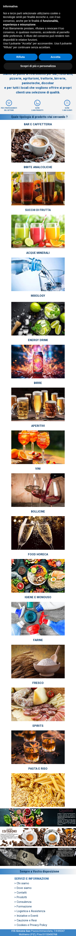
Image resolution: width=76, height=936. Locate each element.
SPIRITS (37, 726)
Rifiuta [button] (20, 919)
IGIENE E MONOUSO (38, 597)
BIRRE (38, 383)
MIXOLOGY (38, 295)
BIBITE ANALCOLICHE (38, 167)
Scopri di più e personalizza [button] (38, 928)
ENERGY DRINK (38, 340)
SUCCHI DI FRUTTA (38, 210)
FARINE (38, 640)
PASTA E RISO (37, 768)
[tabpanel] (38, 73)
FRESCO (38, 683)
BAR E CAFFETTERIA (38, 124)
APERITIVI (38, 426)
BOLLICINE (38, 511)
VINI (38, 468)
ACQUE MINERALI (38, 253)
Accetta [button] (55, 919)
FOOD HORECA (38, 554)
